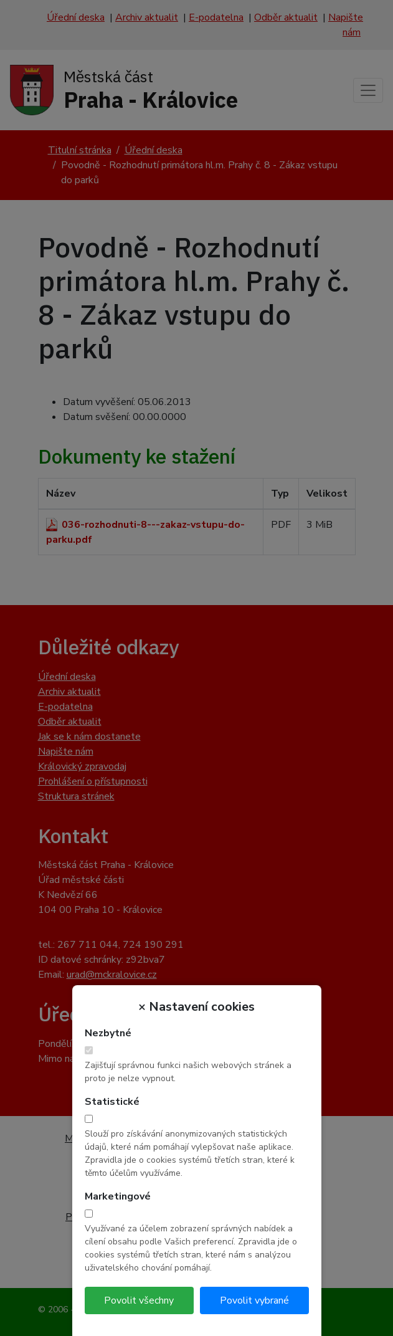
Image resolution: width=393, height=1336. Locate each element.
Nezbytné (108, 1033)
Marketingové (118, 1196)
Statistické (112, 1102)
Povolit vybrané (254, 1300)
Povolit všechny (139, 1300)
